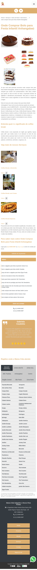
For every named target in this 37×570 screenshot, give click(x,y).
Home (18, 525)
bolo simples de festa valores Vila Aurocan (13, 297)
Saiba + (3, 173)
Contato (18, 547)
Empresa (18, 531)
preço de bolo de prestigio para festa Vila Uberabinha (16, 282)
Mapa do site (18, 552)
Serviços (18, 541)
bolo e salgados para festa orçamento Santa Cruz (15, 266)
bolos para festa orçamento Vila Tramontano (13, 279)
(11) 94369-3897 (11, 246)
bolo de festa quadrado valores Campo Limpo (14, 294)
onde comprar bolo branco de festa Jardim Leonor (15, 290)
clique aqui (20, 246)
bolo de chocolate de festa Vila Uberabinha (13, 276)
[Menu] (34, 4)
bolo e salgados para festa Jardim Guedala (13, 269)
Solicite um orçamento (18, 253)
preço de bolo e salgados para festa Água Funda (14, 272)
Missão (18, 536)
